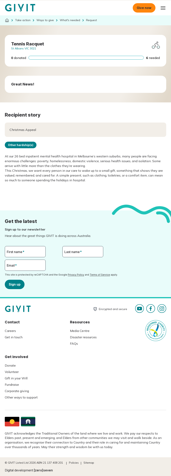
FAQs (74, 343)
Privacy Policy (76, 274)
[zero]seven (43, 470)
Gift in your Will (16, 378)
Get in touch (14, 337)
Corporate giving (17, 391)
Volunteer (12, 372)
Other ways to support (21, 397)
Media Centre (79, 331)
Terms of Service (100, 274)
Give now (144, 8)
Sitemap (89, 462)
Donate (10, 365)
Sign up (15, 284)
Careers (10, 331)
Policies (74, 462)
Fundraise (12, 385)
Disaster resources (83, 337)
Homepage (20, 8)
